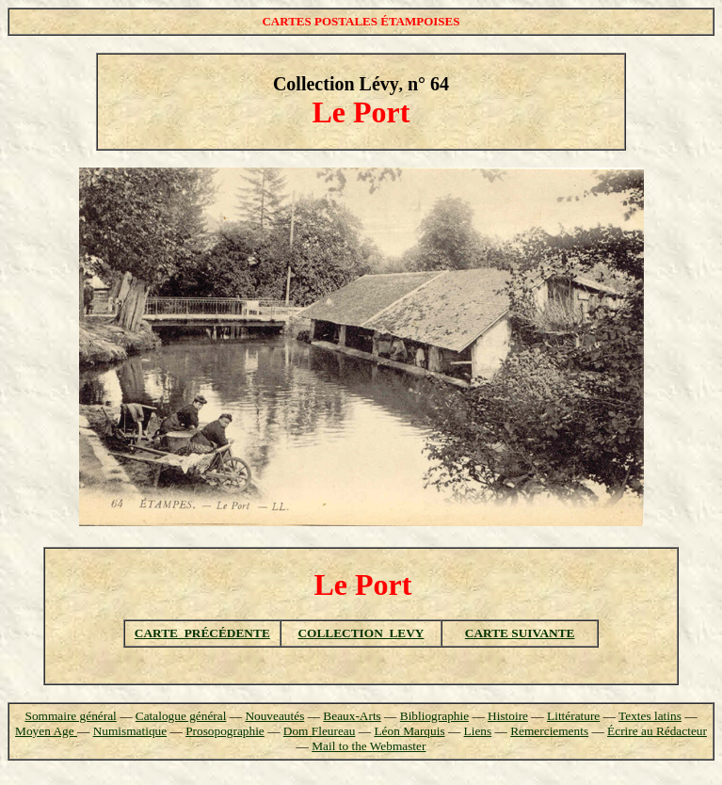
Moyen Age (46, 731)
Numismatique (130, 731)
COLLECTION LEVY (360, 633)
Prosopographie (225, 731)
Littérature (573, 716)
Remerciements (549, 731)
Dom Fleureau (319, 731)
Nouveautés (274, 716)
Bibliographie (434, 716)
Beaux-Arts (351, 716)
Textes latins (650, 716)
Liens (478, 731)
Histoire (508, 716)
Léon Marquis (409, 731)
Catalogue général (181, 716)
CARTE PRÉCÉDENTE (202, 633)
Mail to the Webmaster (368, 746)
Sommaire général (70, 716)
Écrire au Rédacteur (657, 731)
